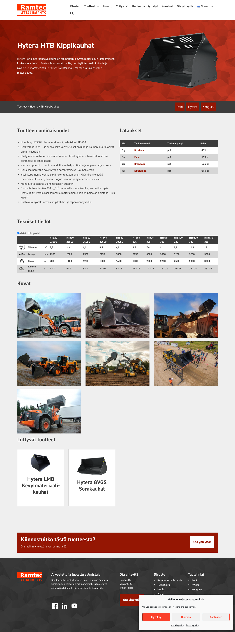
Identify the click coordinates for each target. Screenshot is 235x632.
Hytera (192, 107)
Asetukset (216, 617)
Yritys (122, 6)
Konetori (167, 6)
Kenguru (208, 107)
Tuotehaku (163, 585)
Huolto (107, 6)
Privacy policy (192, 625)
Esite (137, 157)
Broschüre (139, 164)
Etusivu (75, 6)
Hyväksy (156, 617)
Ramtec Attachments (169, 580)
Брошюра (140, 170)
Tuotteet (92, 6)
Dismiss (186, 617)
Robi (180, 107)
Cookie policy (177, 625)
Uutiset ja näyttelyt (145, 6)
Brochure (139, 150)
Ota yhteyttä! (202, 542)
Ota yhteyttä (185, 6)
